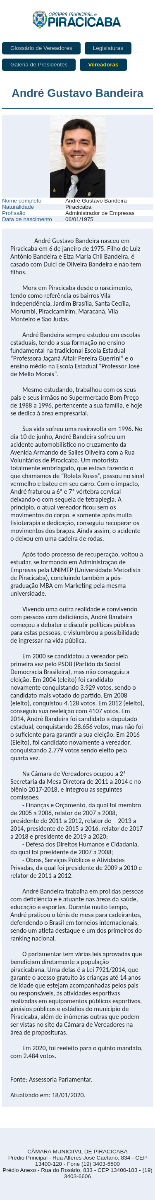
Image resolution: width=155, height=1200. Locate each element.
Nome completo (21, 201)
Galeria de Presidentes (38, 64)
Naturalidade (18, 207)
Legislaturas (108, 48)
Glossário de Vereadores (41, 48)
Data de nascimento (27, 219)
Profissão (14, 213)
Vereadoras (103, 64)
